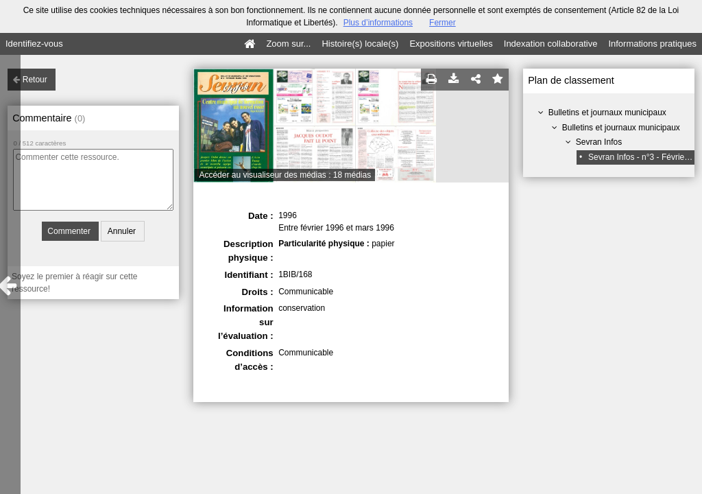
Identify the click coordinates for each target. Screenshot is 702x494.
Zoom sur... (288, 43)
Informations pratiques (652, 43)
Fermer (442, 22)
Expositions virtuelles (450, 43)
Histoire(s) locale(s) (360, 43)
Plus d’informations (378, 22)
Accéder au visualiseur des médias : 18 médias (285, 175)
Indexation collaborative (551, 43)
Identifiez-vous (34, 43)
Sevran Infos (599, 142)
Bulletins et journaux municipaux (607, 112)
